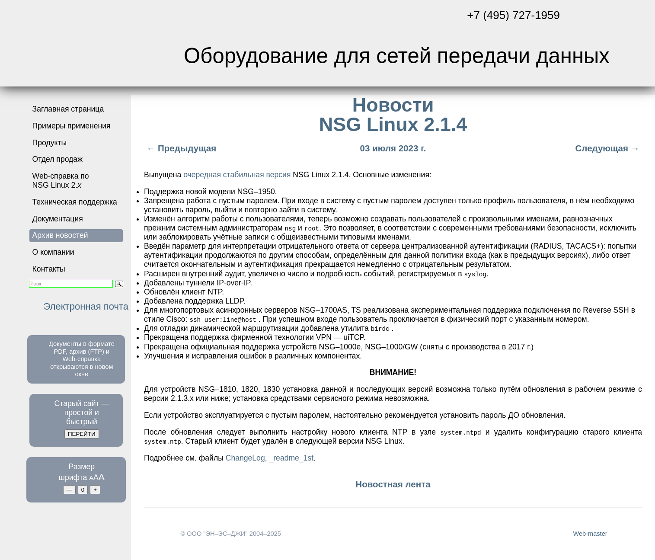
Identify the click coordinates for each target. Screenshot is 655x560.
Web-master (590, 533)
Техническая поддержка (74, 202)
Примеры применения (71, 126)
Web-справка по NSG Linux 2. (60, 180)
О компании (53, 252)
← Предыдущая (180, 148)
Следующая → (608, 148)
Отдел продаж (57, 159)
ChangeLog (245, 457)
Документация (57, 218)
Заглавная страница (68, 109)
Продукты (49, 142)
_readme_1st (291, 457)
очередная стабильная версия (237, 174)
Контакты (48, 269)
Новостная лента (392, 484)
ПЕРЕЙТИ (82, 434)
